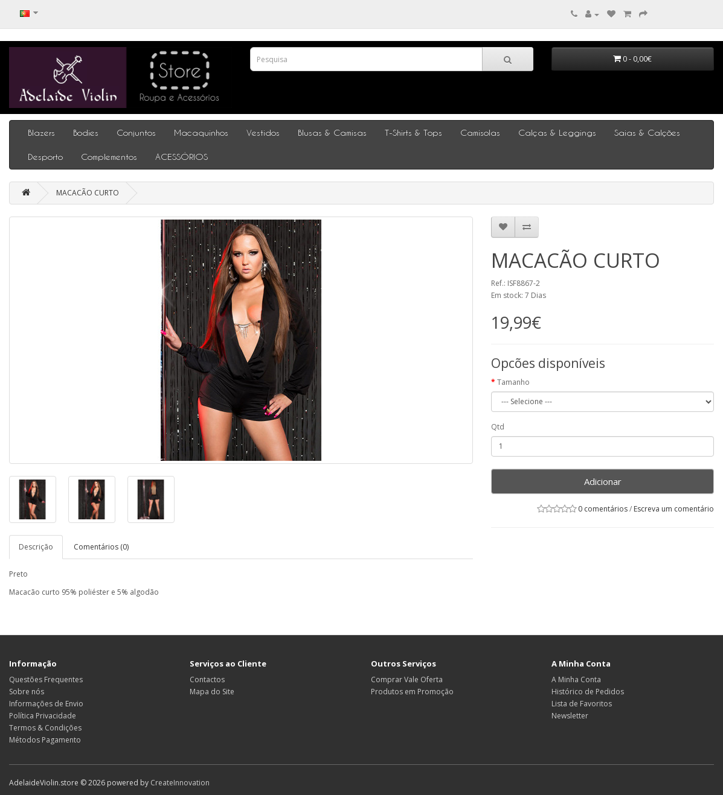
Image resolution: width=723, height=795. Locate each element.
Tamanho (513, 382)
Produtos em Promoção (412, 691)
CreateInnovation (180, 783)
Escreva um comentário (674, 509)
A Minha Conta (576, 679)
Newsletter (569, 716)
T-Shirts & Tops (413, 132)
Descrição (36, 547)
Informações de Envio (46, 703)
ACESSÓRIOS (181, 156)
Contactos (207, 679)
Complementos (109, 156)
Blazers (41, 132)
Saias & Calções (647, 132)
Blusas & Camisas (332, 132)
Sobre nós (26, 691)
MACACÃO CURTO (87, 193)
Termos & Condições (45, 728)
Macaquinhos (201, 132)
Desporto (45, 156)
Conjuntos (136, 132)
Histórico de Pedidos (587, 691)
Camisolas (480, 132)
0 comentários (603, 509)
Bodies (85, 132)
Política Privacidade (42, 716)
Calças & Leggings (557, 132)
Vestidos (263, 132)
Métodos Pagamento (45, 740)
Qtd (497, 427)
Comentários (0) (101, 547)
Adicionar (603, 481)
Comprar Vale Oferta (407, 679)
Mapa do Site (212, 691)
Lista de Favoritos (581, 703)
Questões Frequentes (46, 679)
